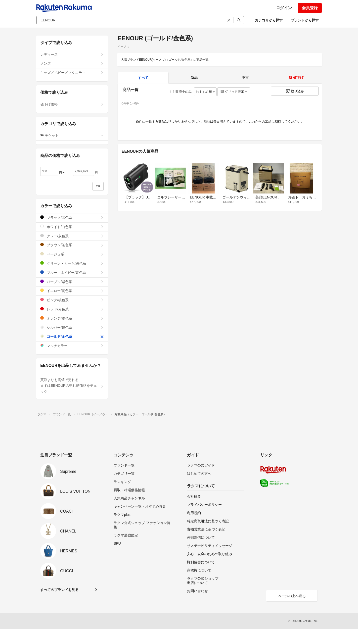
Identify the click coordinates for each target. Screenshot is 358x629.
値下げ (296, 78)
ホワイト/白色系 (72, 227)
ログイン (284, 8)
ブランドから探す (305, 20)
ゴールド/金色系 (72, 336)
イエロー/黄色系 (72, 291)
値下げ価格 (72, 104)
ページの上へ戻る (292, 596)
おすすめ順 (205, 92)
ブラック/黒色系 (72, 217)
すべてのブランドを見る (59, 590)
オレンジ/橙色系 (72, 318)
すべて (143, 78)
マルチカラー (72, 345)
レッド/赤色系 (72, 309)
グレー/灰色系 (72, 236)
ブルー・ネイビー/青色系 (72, 272)
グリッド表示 (234, 92)
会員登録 (310, 8)
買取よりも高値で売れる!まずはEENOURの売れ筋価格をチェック (72, 386)
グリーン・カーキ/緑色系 (72, 263)
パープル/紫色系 (72, 282)
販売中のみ (181, 92)
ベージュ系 (72, 254)
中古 (245, 78)
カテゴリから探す (269, 20)
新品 (194, 78)
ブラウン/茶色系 (72, 245)
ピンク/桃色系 (72, 300)
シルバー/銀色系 (72, 327)
